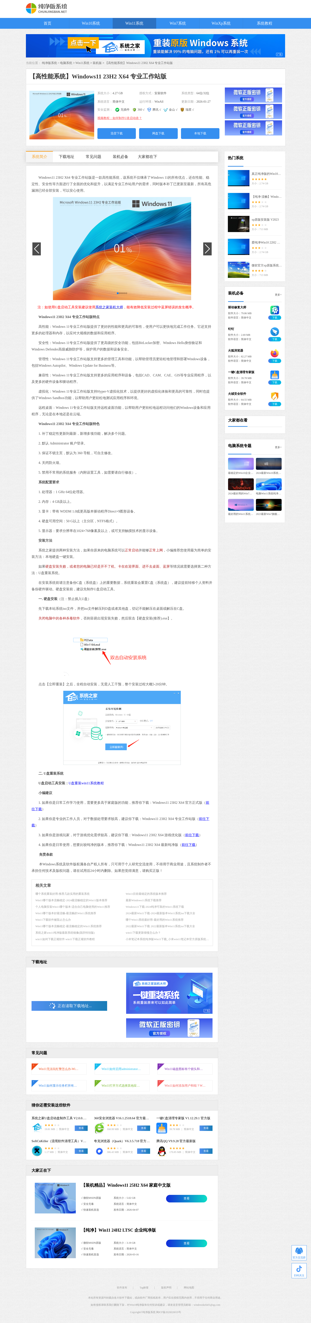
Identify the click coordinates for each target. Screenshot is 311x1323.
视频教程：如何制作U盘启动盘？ (119, 118)
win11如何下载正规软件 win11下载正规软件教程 (65, 939)
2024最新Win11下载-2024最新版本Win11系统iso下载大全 (160, 913)
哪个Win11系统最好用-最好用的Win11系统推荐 (155, 919)
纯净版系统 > (51, 63)
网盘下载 (158, 133)
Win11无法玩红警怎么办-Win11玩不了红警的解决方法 (59, 1069)
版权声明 (166, 1287)
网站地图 (189, 1287)
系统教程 (264, 23)
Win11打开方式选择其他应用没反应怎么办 (122, 1085)
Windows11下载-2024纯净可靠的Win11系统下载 (155, 906)
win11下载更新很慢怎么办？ (143, 932)
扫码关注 (299, 1271)
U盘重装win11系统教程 (86, 783)
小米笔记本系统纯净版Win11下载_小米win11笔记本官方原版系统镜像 (169, 939)
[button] (118, 293)
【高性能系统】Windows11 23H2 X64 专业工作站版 (139, 63)
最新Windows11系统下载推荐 (144, 900)
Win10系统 (91, 23)
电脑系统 (66, 63)
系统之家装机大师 (109, 307)
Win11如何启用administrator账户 (122, 1069)
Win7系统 (178, 23)
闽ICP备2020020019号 (168, 1312)
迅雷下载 (117, 133)
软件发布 (122, 1287)
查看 (187, 1198)
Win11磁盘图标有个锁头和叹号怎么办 (185, 1069)
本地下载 (200, 133)
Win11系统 (134, 23)
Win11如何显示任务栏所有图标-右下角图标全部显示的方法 (59, 1085)
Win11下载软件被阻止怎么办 (53, 919)
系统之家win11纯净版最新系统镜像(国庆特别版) (65, 932)
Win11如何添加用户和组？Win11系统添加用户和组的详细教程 (185, 1085)
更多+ (278, 294)
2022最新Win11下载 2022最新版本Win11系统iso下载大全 (160, 926)
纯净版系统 (149, 1312)
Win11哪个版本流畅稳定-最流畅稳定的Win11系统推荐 (68, 926)
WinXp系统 (221, 23)
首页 (47, 23)
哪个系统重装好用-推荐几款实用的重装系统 (62, 893)
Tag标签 (144, 1287)
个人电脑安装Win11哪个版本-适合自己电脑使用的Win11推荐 (72, 906)
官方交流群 (299, 1253)
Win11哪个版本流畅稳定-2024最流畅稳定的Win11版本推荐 (71, 900)
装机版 (97, 63)
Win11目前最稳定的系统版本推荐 (146, 893)
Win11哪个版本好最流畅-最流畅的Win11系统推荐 (65, 913)
